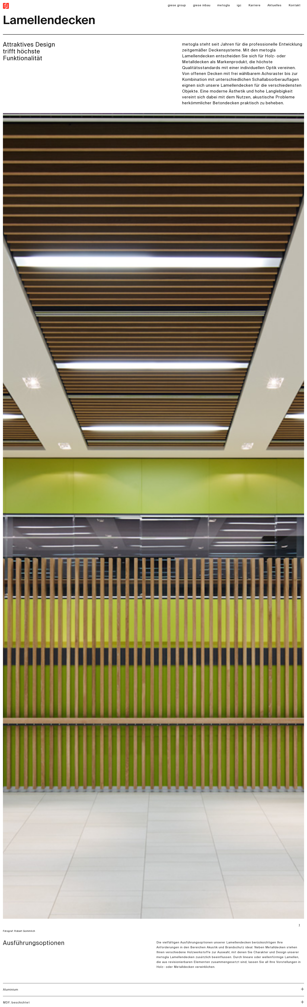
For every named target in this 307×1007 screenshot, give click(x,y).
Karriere (254, 5)
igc (239, 5)
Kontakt (295, 5)
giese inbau (201, 5)
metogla (223, 5)
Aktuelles (274, 5)
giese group (177, 5)
